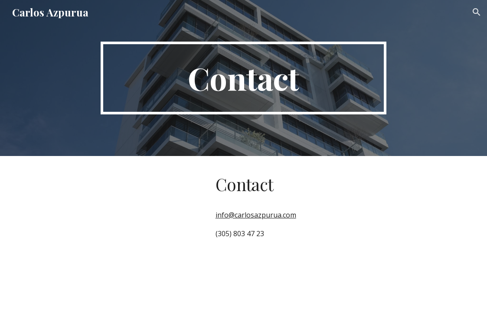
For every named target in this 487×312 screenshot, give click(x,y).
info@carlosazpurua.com (256, 215)
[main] (243, 78)
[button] (476, 12)
